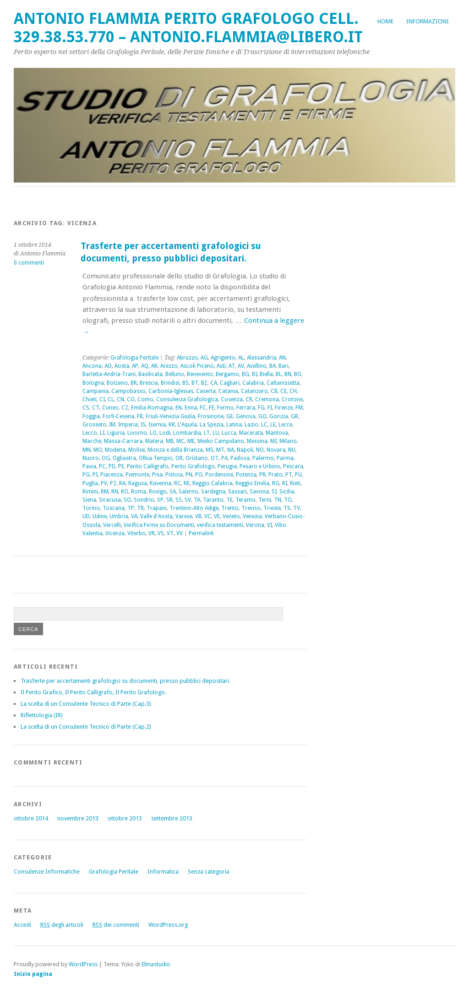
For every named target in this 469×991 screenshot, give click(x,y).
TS (287, 508)
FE (211, 407)
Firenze (284, 407)
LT (207, 433)
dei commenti (116, 924)
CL (111, 399)
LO (153, 433)
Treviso (251, 508)
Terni (264, 500)
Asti (221, 366)
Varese (183, 516)
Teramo (245, 500)
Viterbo (136, 533)
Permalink (201, 533)
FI (269, 407)
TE (229, 500)
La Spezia (212, 424)
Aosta (122, 366)
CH (293, 391)
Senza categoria (208, 871)
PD (112, 466)
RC (177, 483)
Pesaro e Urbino (260, 466)
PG (86, 474)
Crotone (292, 399)
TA (197, 500)
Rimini (90, 491)
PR (262, 474)
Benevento (200, 374)
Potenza (246, 474)
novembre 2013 (77, 818)
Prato (275, 474)
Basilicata (150, 374)
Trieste (272, 508)
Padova (240, 458)
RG (275, 483)
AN (282, 357)
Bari (283, 366)
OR (179, 458)
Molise (136, 450)
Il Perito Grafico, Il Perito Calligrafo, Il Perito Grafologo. (93, 692)
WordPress (83, 964)
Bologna (93, 383)
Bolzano (117, 383)
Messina (257, 441)
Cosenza (232, 399)
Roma (138, 491)
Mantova (277, 433)
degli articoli (61, 924)
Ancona (92, 366)
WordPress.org (168, 924)
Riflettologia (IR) (42, 715)
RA (122, 483)
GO (262, 416)
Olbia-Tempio (156, 458)
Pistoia (174, 474)
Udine (100, 516)
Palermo (263, 458)
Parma (285, 458)
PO (198, 474)
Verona (255, 525)
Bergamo (227, 374)
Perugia (227, 466)
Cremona (267, 399)
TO (288, 500)
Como (145, 399)
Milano (288, 441)
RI (284, 483)
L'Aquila (187, 424)
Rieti (295, 483)
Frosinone (211, 416)
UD (86, 516)
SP (160, 500)
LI (102, 433)
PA (224, 458)
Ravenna (160, 483)
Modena (115, 450)
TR (140, 508)
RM (105, 491)
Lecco (89, 433)
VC (207, 516)
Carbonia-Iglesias (170, 391)
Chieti (89, 399)
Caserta (206, 391)
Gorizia (278, 416)
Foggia (91, 416)
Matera (154, 441)
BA (272, 366)
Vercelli (112, 525)
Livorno (137, 433)
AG (204, 357)
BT (194, 383)
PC (102, 466)
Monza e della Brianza (175, 450)
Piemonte (137, 474)
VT (170, 533)
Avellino (257, 366)
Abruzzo (187, 357)
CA (213, 383)
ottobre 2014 (31, 818)
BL (279, 374)
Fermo (225, 407)
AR (154, 366)
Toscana (114, 508)
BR (134, 383)
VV (179, 533)
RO (124, 491)
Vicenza (115, 533)
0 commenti (29, 263)
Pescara (293, 466)
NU (291, 450)
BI (254, 374)
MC (180, 441)
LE (273, 424)
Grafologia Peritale (134, 357)
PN (188, 474)
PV (104, 483)
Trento (230, 508)
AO (108, 366)
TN (277, 500)
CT (95, 407)
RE (187, 483)
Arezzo (169, 366)
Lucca (229, 433)
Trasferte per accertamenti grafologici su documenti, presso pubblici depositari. (125, 680)
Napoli (245, 450)
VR (151, 533)
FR (140, 416)
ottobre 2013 (125, 818)
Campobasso (128, 391)
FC (203, 407)
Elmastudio (156, 964)
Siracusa (110, 500)
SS (178, 500)
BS (185, 383)
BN (287, 374)
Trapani (157, 508)
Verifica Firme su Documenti (159, 525)
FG (261, 407)
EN (178, 407)
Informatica (163, 871)
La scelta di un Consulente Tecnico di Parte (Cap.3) (86, 703)
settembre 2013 (171, 818)
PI (95, 474)
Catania (228, 391)
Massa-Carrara (123, 441)
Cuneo (110, 407)
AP (135, 366)
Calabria (253, 383)
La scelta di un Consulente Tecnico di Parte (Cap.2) (86, 726)
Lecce (285, 424)
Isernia (157, 424)
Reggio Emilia (252, 483)
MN (86, 450)
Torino (91, 508)
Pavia (89, 466)
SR (169, 500)
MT (220, 450)
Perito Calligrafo (148, 466)
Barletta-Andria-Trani (109, 374)
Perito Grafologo (193, 466)
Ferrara (245, 407)
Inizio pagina (33, 973)
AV (241, 366)
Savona (259, 491)
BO (297, 374)
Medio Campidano (220, 441)
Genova (246, 416)
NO (260, 450)
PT (288, 474)
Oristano (196, 458)
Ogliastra (124, 458)
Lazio (251, 424)
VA (134, 516)
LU (216, 433)
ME (191, 441)
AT (232, 366)
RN (114, 491)
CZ (124, 407)
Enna (191, 407)
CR (248, 399)
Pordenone (219, 474)
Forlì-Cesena (118, 416)
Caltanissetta (283, 383)
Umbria (118, 516)
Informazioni (427, 21)
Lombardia (187, 433)
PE (121, 466)
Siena (89, 500)
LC (264, 424)
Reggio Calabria (212, 483)
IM (112, 424)
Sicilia (286, 491)
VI (269, 525)
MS (209, 450)
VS (161, 533)
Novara (276, 450)
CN (120, 399)
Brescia (149, 383)
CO (131, 399)
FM (299, 407)
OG (106, 458)
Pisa (157, 474)
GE (229, 416)
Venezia (252, 516)
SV (188, 500)
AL (241, 357)
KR (172, 424)
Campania (95, 391)
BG (245, 374)
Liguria (116, 433)
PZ (113, 483)
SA (172, 491)
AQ (144, 366)
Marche (91, 441)
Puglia (90, 483)
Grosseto (94, 424)
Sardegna (213, 491)
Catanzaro (254, 391)
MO (97, 450)
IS (143, 424)
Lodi (164, 433)
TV (296, 508)
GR (294, 416)
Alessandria (261, 357)
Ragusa (137, 483)
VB (198, 516)
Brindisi (170, 383)
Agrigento (223, 357)
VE (217, 516)
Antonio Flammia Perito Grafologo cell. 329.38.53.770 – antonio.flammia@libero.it (188, 28)
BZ (204, 383)
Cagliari (230, 383)
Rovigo (158, 491)
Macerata (251, 433)
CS (85, 407)
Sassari (237, 491)
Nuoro (90, 458)
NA (230, 450)
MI (273, 441)
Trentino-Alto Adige (193, 508)
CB (274, 391)
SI (274, 491)
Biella (266, 374)
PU (298, 474)
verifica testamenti (220, 525)
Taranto (213, 500)
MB (170, 441)
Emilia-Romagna (152, 407)
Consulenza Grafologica (187, 399)
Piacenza (111, 474)
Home (385, 21)
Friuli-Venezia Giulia (170, 416)
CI (102, 399)
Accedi (22, 924)
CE (283, 391)
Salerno (188, 491)
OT (214, 458)
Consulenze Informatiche (47, 871)
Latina (234, 424)
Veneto (231, 516)
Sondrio (144, 500)
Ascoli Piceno (197, 366)
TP (130, 508)
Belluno (174, 374)
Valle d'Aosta (156, 516)
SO (127, 500)
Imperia (128, 424)
